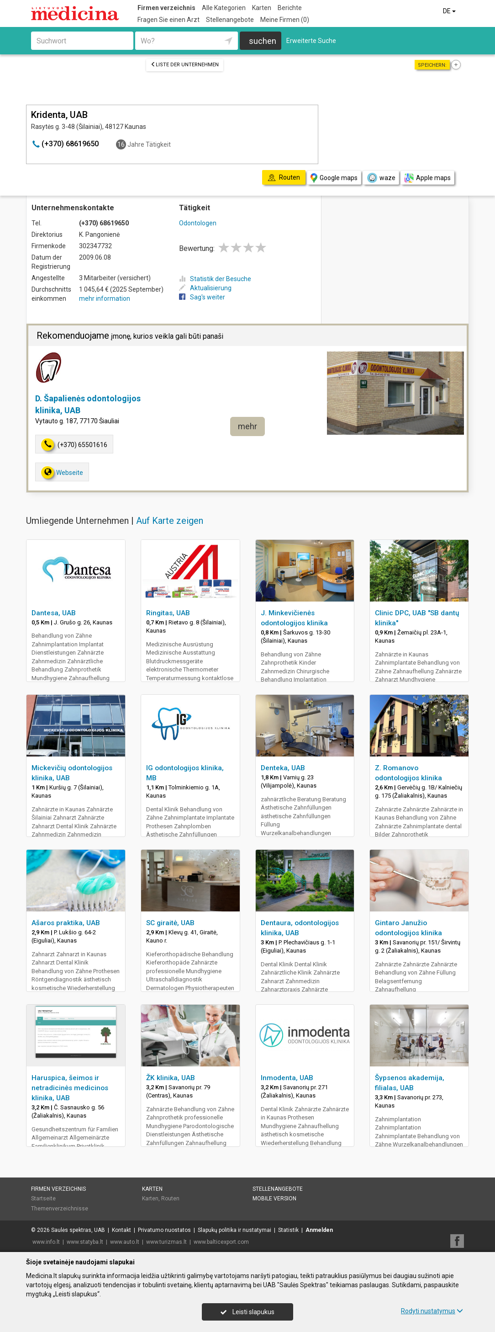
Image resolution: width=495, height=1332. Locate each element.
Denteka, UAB (283, 768)
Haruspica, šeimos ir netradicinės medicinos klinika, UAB (70, 1088)
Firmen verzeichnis (166, 7)
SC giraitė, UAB (170, 923)
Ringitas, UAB (168, 613)
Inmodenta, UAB (287, 1078)
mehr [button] (247, 426)
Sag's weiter (202, 297)
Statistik (288, 1230)
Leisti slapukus (247, 1312)
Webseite (62, 472)
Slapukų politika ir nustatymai (234, 1230)
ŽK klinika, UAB (170, 1078)
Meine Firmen (284, 19)
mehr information (104, 298)
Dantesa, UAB (54, 613)
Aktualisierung (205, 288)
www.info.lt (46, 1242)
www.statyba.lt (85, 1242)
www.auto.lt (124, 1242)
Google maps (334, 178)
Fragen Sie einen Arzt (168, 19)
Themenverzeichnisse (59, 1208)
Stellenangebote (230, 19)
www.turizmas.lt (166, 1242)
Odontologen (197, 223)
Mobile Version (274, 1198)
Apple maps (427, 178)
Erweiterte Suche (311, 40)
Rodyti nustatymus (432, 1311)
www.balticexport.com (221, 1242)
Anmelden (319, 1230)
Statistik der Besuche (215, 278)
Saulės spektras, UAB (78, 1230)
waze (380, 178)
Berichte (290, 7)
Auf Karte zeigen (169, 520)
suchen (262, 41)
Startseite (43, 1198)
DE (450, 11)
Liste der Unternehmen (185, 65)
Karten (261, 7)
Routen (170, 1198)
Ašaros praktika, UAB (66, 923)
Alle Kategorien (224, 7)
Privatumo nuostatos (164, 1230)
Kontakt (121, 1230)
